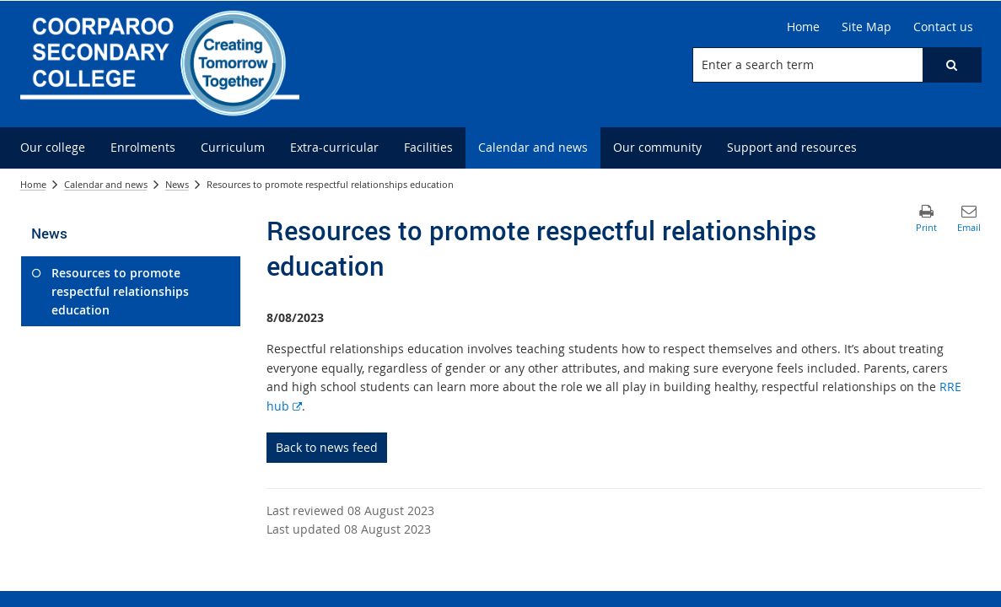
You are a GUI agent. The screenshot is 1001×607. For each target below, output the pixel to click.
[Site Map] (866, 26)
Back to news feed (327, 447)
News (177, 184)
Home (33, 184)
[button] (951, 65)
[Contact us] (943, 26)
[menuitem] (53, 148)
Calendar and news (106, 184)
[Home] (803, 26)
